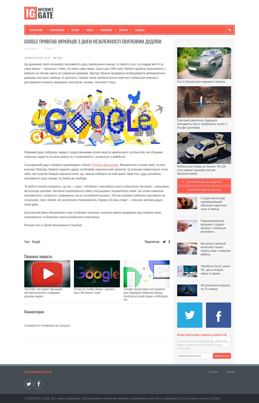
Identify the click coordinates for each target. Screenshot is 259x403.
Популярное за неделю (204, 181)
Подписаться (222, 355)
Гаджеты (138, 30)
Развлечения (55, 30)
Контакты (213, 371)
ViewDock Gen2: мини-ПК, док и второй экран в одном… (216, 270)
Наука (88, 30)
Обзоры (121, 30)
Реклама (230, 371)
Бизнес (73, 30)
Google (36, 241)
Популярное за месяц (204, 189)
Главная (49, 48)
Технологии (35, 30)
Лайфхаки (104, 30)
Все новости (31, 48)
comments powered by (47, 313)
